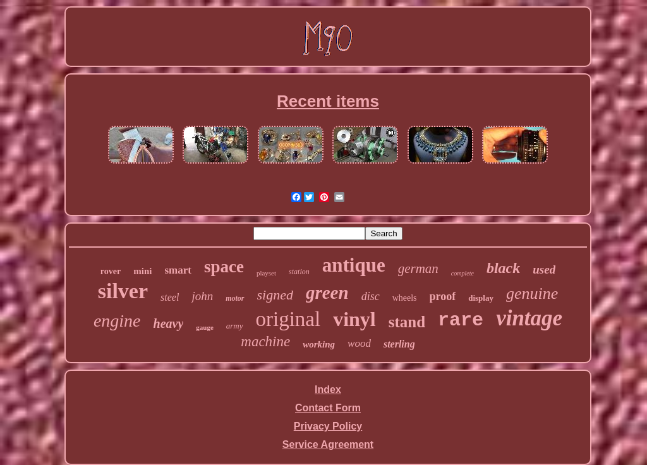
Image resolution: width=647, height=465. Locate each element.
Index (328, 389)
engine (117, 320)
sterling (399, 344)
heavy (169, 323)
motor (235, 298)
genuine (532, 293)
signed (275, 295)
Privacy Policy (328, 426)
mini (142, 271)
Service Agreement (327, 444)
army (234, 325)
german (418, 268)
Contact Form (328, 407)
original (288, 319)
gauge (205, 327)
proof (443, 296)
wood (359, 343)
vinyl (354, 319)
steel (169, 297)
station (299, 271)
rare (460, 320)
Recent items (328, 101)
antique (353, 265)
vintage (529, 318)
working (319, 344)
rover (110, 271)
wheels (404, 298)
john (202, 296)
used (544, 269)
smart (177, 270)
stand (407, 321)
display (480, 298)
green (327, 292)
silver (123, 291)
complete (462, 273)
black (503, 268)
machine (265, 341)
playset (266, 273)
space (224, 266)
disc (370, 296)
